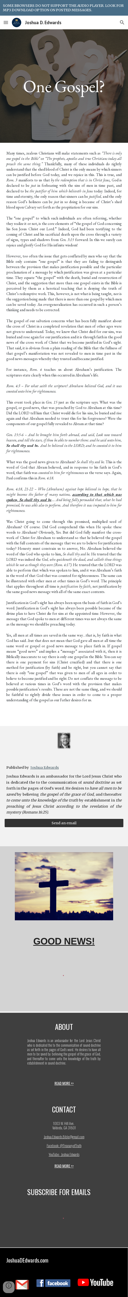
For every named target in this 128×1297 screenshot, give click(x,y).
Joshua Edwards (44, 767)
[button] (6, 22)
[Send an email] (64, 823)
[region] (64, 8)
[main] (64, 86)
